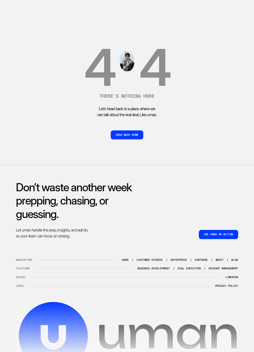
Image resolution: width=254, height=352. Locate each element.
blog (234, 259)
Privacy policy (226, 285)
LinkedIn (231, 277)
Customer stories (150, 259)
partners (201, 259)
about (220, 259)
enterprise (178, 259)
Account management (223, 268)
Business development (154, 268)
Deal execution (189, 268)
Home (125, 259)
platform (22, 268)
